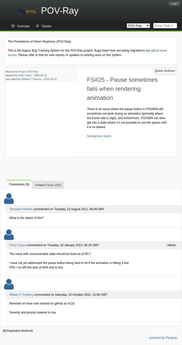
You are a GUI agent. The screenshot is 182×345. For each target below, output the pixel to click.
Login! (174, 3)
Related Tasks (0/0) (48, 185)
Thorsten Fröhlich (20, 209)
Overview (23, 26)
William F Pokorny (32, 79)
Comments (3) (19, 184)
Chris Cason (25, 75)
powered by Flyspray (163, 337)
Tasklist (46, 26)
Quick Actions (165, 71)
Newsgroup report (99, 136)
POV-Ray (33, 71)
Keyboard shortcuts (18, 330)
